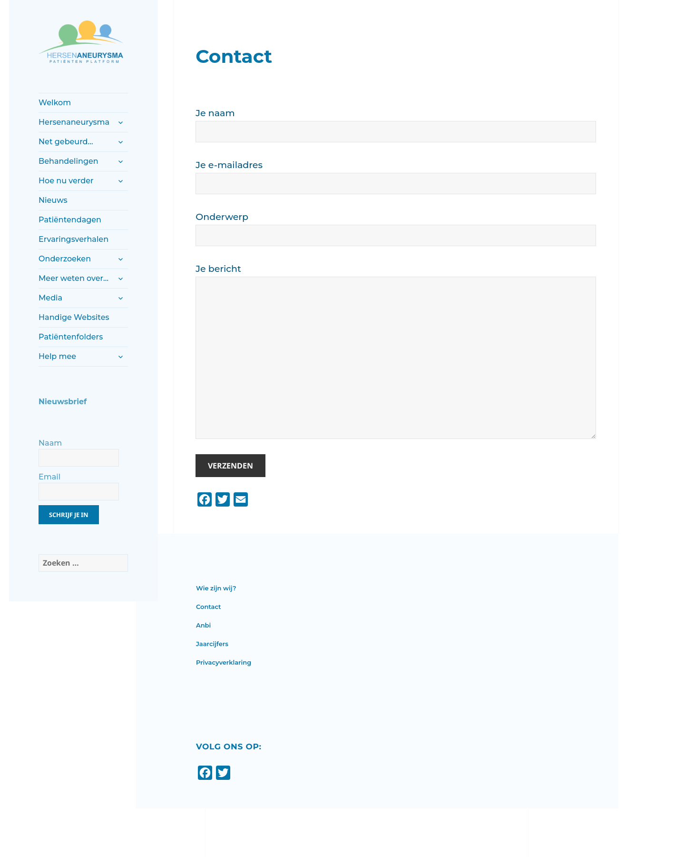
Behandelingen (68, 161)
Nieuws (53, 200)
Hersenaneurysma (74, 122)
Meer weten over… (73, 278)
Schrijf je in (68, 514)
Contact (208, 606)
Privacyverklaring (223, 662)
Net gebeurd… (66, 141)
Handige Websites (74, 317)
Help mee (57, 356)
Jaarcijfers (212, 644)
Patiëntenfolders (71, 336)
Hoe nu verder (66, 180)
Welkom (55, 102)
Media (50, 297)
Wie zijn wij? (216, 588)
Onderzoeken (65, 258)
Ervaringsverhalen (73, 239)
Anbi (203, 625)
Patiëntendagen (70, 219)
